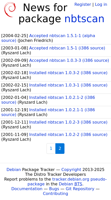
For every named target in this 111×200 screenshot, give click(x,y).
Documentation (26, 188)
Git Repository (80, 188)
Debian (14, 169)
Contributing (55, 193)
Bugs (54, 188)
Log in (101, 4)
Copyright (71, 169)
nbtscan (84, 18)
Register (82, 4)
